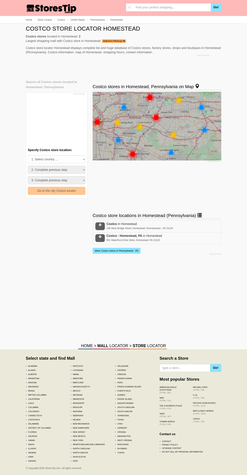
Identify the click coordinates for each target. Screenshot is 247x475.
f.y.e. (198, 396)
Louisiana (76, 370)
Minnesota (77, 399)
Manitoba (76, 378)
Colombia (32, 407)
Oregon (120, 374)
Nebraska (76, 416)
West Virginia (123, 440)
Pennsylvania (123, 378)
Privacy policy (169, 445)
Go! (216, 7)
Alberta (31, 374)
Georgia (31, 436)
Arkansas (32, 387)
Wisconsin (121, 444)
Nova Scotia (78, 457)
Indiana (31, 453)
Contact (165, 441)
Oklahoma (121, 366)
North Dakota (79, 453)
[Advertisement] (123, 66)
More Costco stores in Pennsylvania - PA (116, 250)
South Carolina (124, 407)
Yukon (119, 453)
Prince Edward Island (128, 387)
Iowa (29, 457)
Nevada (75, 420)
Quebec (120, 395)
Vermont (121, 428)
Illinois (31, 449)
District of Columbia (38, 428)
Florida (31, 432)
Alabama (31, 366)
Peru (119, 383)
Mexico (75, 391)
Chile (30, 403)
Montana (76, 411)
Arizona (31, 383)
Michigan (76, 395)
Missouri (76, 407)
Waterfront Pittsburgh (114, 41)
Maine (74, 374)
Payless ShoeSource (204, 404)
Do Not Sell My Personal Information (181, 452)
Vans (165, 415)
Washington (123, 436)
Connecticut (34, 416)
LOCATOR (112, 346)
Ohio (74, 461)
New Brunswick (80, 424)
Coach (198, 420)
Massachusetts (80, 387)
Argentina (32, 378)
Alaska (31, 370)
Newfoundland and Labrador (87, 444)
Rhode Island (123, 399)
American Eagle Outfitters (168, 390)
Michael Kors (200, 388)
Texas (119, 420)
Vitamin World (167, 423)
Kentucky (76, 366)
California (33, 399)
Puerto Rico (123, 391)
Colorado (32, 411)
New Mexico (77, 436)
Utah (118, 424)
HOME (87, 346)
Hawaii (30, 440)
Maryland (77, 383)
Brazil (30, 391)
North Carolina (80, 449)
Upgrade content (170, 448)
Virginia (120, 432)
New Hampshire (79, 428)
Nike (165, 399)
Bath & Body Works (203, 412)
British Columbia (36, 395)
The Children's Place (171, 407)
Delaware (32, 424)
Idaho (30, 444)
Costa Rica (33, 420)
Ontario (120, 370)
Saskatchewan (124, 403)
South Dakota (123, 411)
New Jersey (77, 432)
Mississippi (77, 403)
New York (76, 440)
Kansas (31, 461)
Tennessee (122, 416)
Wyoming (121, 449)
